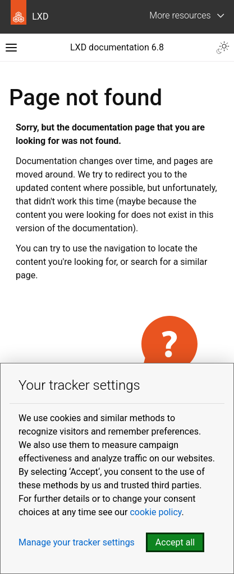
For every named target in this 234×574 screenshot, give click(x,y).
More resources (179, 15)
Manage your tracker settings (77, 542)
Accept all (175, 542)
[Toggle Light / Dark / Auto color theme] (223, 47)
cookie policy (155, 512)
